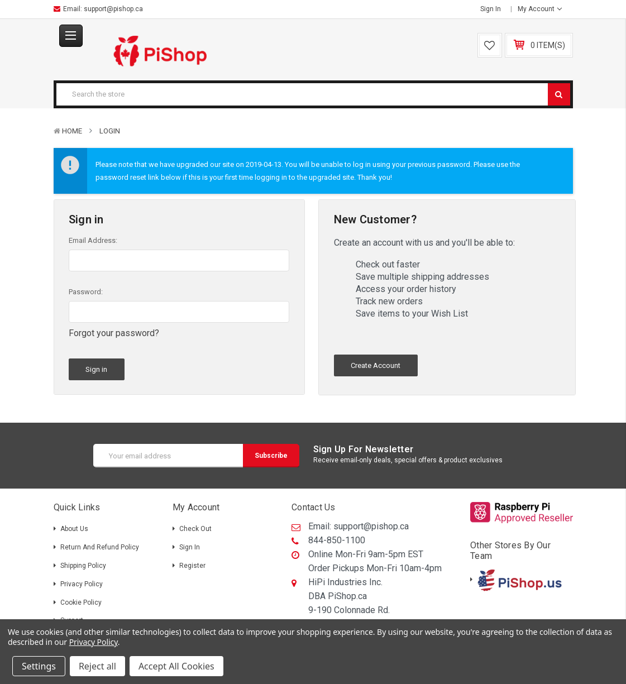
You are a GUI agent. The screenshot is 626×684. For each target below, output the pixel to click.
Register (192, 563)
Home (72, 131)
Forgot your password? (114, 333)
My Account (540, 9)
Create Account (375, 365)
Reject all (97, 666)
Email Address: (93, 240)
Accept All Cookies (176, 666)
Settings (39, 666)
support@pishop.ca (113, 9)
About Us (74, 526)
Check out (195, 526)
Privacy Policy (81, 581)
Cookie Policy (81, 599)
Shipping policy (83, 563)
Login (109, 131)
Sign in (490, 9)
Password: (86, 292)
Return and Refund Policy (99, 544)
